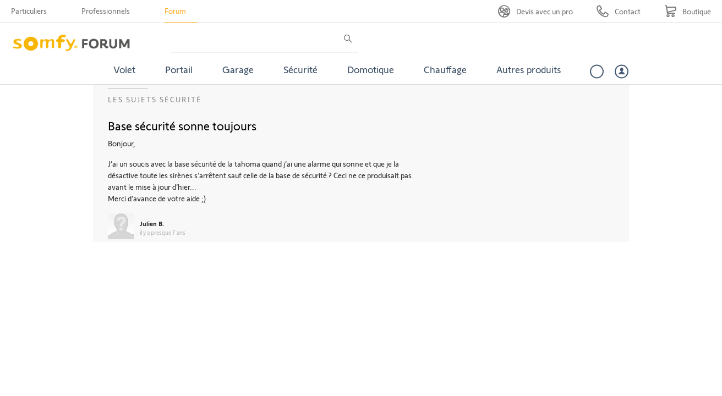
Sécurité (300, 69)
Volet (124, 69)
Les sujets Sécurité (155, 99)
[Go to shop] (687, 11)
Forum (175, 10)
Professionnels (105, 10)
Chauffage (445, 69)
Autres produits (528, 69)
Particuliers (29, 10)
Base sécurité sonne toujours (182, 125)
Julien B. (152, 223)
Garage (238, 69)
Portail (179, 69)
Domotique (370, 69)
